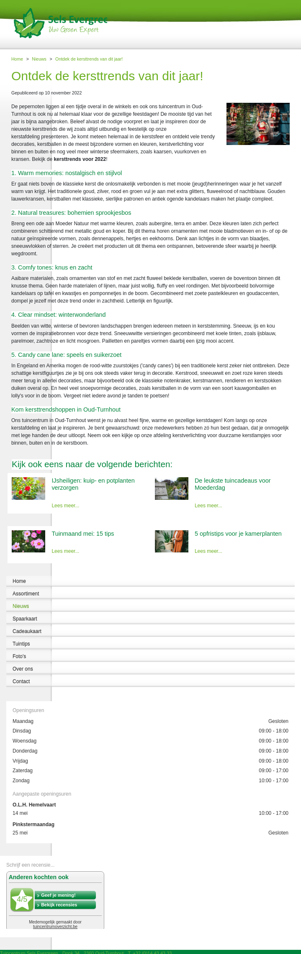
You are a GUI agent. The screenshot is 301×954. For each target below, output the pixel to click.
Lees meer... (65, 506)
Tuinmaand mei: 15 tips (82, 533)
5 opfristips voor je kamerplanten (238, 533)
